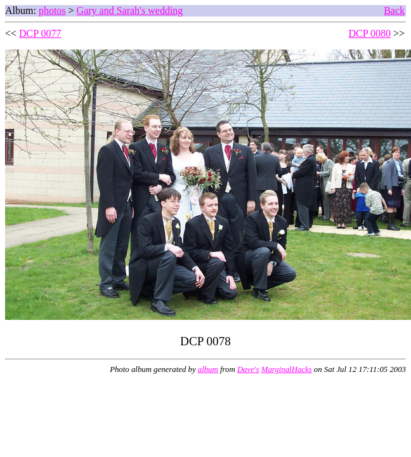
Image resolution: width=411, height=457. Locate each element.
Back (394, 10)
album (208, 369)
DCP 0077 (40, 33)
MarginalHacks (286, 369)
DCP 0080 (369, 33)
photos (52, 10)
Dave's (248, 369)
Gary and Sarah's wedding (130, 10)
